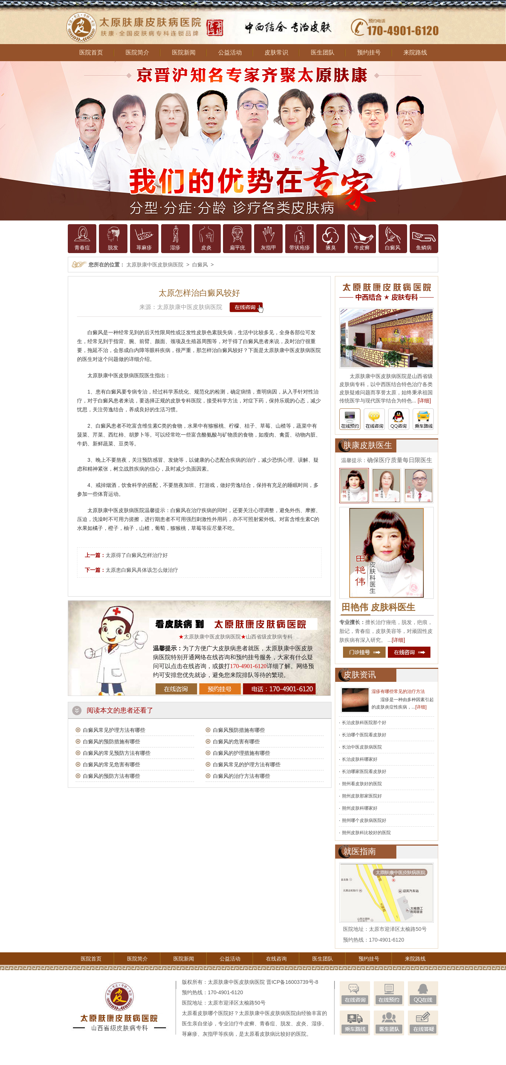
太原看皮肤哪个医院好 (208, 1013)
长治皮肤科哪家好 (359, 759)
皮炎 (206, 248)
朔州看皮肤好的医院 (362, 783)
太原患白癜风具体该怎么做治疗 (142, 570)
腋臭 (331, 248)
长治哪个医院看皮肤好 (364, 734)
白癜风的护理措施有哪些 (241, 753)
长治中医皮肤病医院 (362, 747)
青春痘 (82, 248)
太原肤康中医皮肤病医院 (154, 265)
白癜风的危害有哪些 (236, 741)
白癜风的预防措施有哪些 (111, 741)
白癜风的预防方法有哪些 (111, 776)
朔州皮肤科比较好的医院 (366, 832)
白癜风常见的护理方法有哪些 (246, 764)
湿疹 (175, 248)
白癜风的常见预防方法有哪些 (116, 753)
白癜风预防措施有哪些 (239, 730)
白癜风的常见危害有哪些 (111, 764)
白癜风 (392, 248)
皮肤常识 (276, 52)
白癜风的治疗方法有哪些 (241, 776)
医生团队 (322, 52)
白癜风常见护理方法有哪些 (114, 730)
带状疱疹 (299, 248)
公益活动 (230, 52)
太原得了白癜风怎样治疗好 (137, 555)
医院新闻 (184, 52)
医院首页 (91, 52)
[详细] (424, 401)
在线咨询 (276, 959)
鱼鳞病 (424, 248)
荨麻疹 (144, 248)
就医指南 (359, 851)
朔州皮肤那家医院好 (362, 796)
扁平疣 (237, 248)
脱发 (113, 248)
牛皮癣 (362, 248)
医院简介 (137, 52)
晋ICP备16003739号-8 (292, 982)
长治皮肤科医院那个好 (364, 722)
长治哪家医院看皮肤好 (364, 771)
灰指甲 (268, 248)
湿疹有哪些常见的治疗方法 (398, 691)
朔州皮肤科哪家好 (359, 808)
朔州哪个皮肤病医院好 (364, 820)
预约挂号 (369, 52)
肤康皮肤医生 (367, 445)
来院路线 (415, 52)
